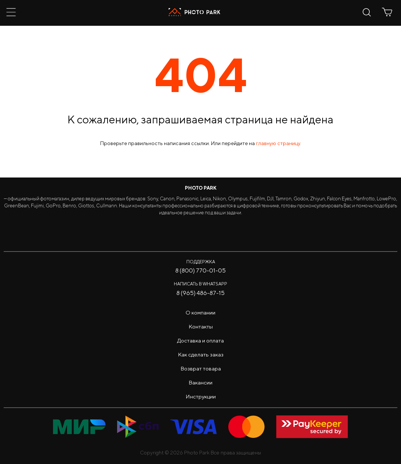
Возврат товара (200, 368)
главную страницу (278, 143)
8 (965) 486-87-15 (200, 292)
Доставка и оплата (200, 340)
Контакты (201, 326)
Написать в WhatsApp (200, 284)
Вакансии (200, 382)
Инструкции (201, 396)
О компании (200, 312)
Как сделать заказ (201, 354)
